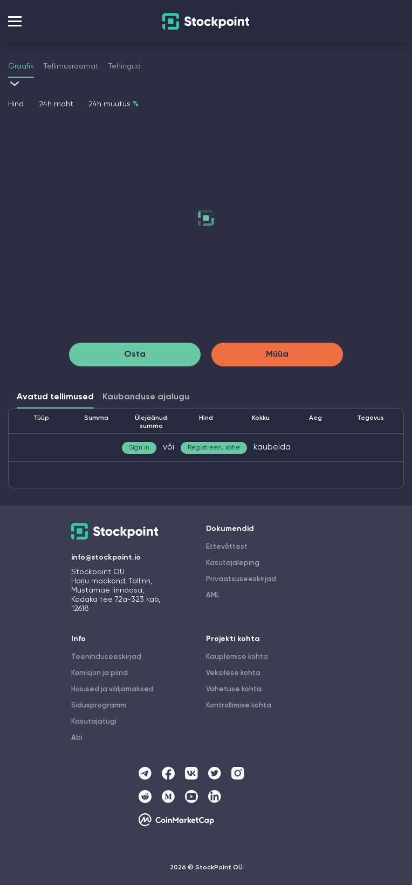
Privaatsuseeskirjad (241, 579)
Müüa (277, 354)
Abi (77, 737)
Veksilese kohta (233, 673)
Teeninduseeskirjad (106, 657)
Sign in (139, 448)
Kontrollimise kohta (238, 705)
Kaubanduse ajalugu (145, 397)
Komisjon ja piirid (99, 673)
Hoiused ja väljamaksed (112, 689)
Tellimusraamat (71, 66)
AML (212, 595)
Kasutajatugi (93, 721)
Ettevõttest (227, 546)
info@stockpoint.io (106, 557)
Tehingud (124, 66)
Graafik (21, 66)
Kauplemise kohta (237, 657)
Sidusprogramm (98, 705)
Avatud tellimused (55, 397)
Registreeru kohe (214, 448)
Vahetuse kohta (234, 689)
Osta (135, 354)
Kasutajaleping (232, 563)
